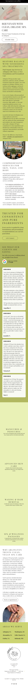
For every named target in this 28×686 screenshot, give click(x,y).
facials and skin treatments (17, 183)
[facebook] (12, 679)
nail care (13, 81)
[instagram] (14, 679)
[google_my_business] (16, 679)
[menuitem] (14, 664)
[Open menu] (25, 4)
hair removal (13, 188)
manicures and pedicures (14, 179)
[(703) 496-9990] (3, 4)
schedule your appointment (14, 131)
